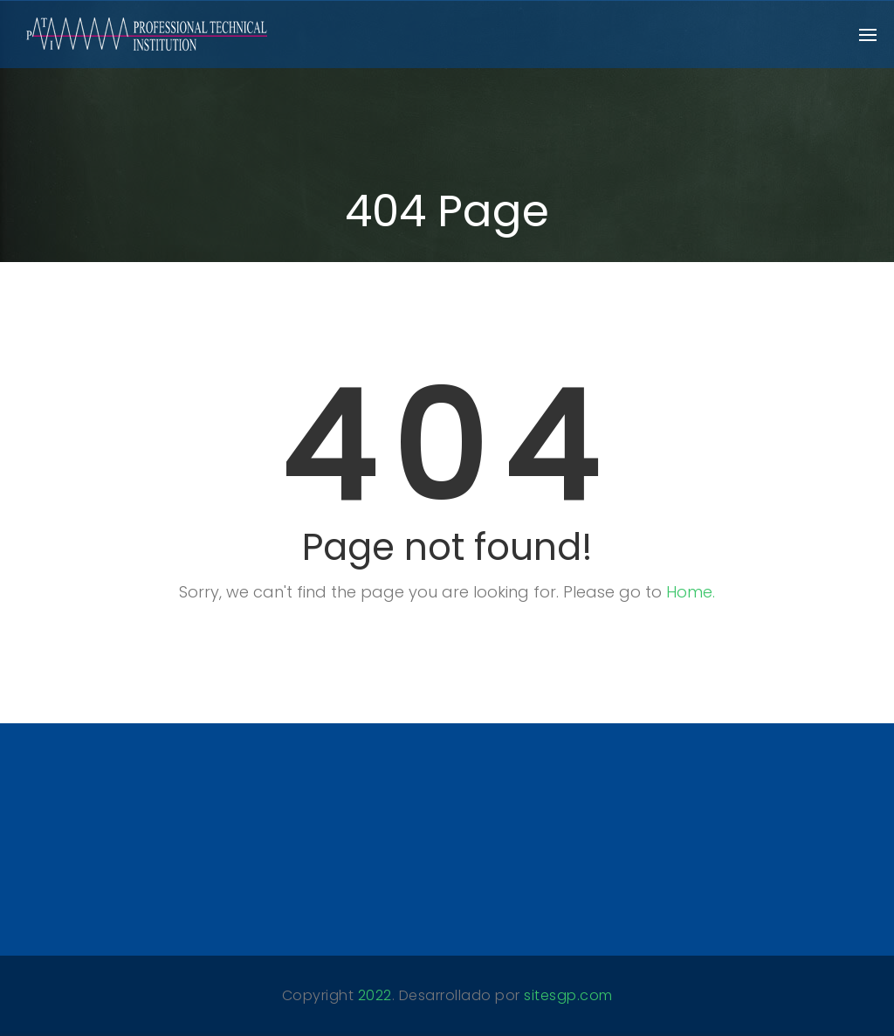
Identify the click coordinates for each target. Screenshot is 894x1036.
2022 (375, 995)
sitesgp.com (568, 995)
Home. (690, 592)
